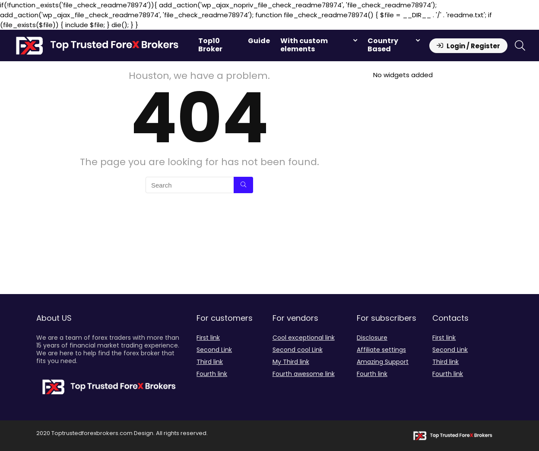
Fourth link (212, 374)
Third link (210, 361)
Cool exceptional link (304, 337)
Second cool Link (298, 349)
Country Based (383, 45)
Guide (259, 41)
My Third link (291, 361)
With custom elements (304, 45)
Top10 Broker (210, 45)
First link (208, 337)
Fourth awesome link (304, 374)
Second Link (214, 349)
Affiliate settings (381, 349)
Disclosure (372, 337)
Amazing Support (383, 361)
